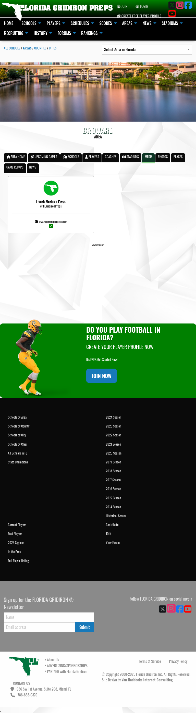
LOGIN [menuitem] (142, 6)
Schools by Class (18, 444)
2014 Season (113, 506)
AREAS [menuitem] (127, 23)
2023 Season (113, 426)
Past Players (15, 533)
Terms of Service (150, 661)
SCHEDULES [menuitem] (80, 23)
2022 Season (113, 435)
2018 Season (113, 471)
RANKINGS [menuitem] (89, 33)
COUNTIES (40, 48)
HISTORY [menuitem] (40, 33)
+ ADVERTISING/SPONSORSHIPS (66, 665)
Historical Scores (116, 515)
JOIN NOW (102, 376)
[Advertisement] (98, 283)
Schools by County (18, 426)
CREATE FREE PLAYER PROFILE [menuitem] (139, 16)
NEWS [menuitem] (147, 23)
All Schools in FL (17, 453)
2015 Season (113, 498)
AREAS (27, 48)
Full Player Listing (18, 560)
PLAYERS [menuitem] (53, 23)
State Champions (18, 462)
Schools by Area (17, 417)
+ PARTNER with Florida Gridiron (66, 671)
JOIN (108, 533)
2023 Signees (16, 542)
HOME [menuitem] (8, 23)
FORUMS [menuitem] (64, 33)
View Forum (113, 542)
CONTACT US (21, 683)
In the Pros (14, 551)
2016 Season (113, 488)
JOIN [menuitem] (122, 6)
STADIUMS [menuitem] (170, 23)
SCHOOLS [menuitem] (28, 23)
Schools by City (17, 435)
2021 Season (113, 444)
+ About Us (52, 659)
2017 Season (113, 479)
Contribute (112, 524)
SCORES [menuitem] (105, 23)
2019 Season (113, 462)
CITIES (52, 48)
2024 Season (113, 417)
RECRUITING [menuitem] (13, 33)
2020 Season (113, 453)
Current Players (17, 524)
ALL (12, 48)
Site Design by (137, 679)
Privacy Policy (178, 661)
